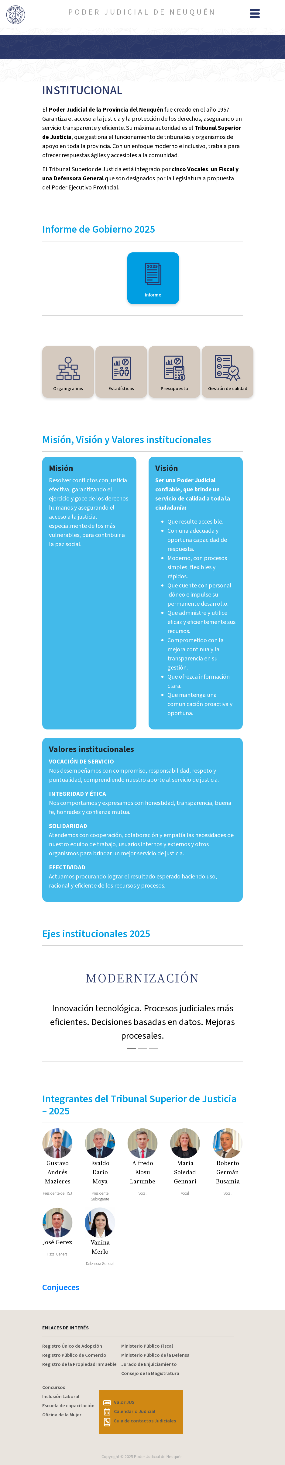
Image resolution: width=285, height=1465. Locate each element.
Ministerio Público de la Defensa (155, 1355)
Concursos (53, 1387)
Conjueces (60, 1287)
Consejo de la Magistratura (150, 1373)
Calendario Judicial (129, 1411)
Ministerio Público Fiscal (147, 1346)
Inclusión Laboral (60, 1396)
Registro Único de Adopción (72, 1346)
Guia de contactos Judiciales (139, 1421)
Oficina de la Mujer (61, 1414)
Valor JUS (119, 1402)
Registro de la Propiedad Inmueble (79, 1364)
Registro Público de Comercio (74, 1355)
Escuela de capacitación (68, 1405)
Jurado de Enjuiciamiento (149, 1364)
